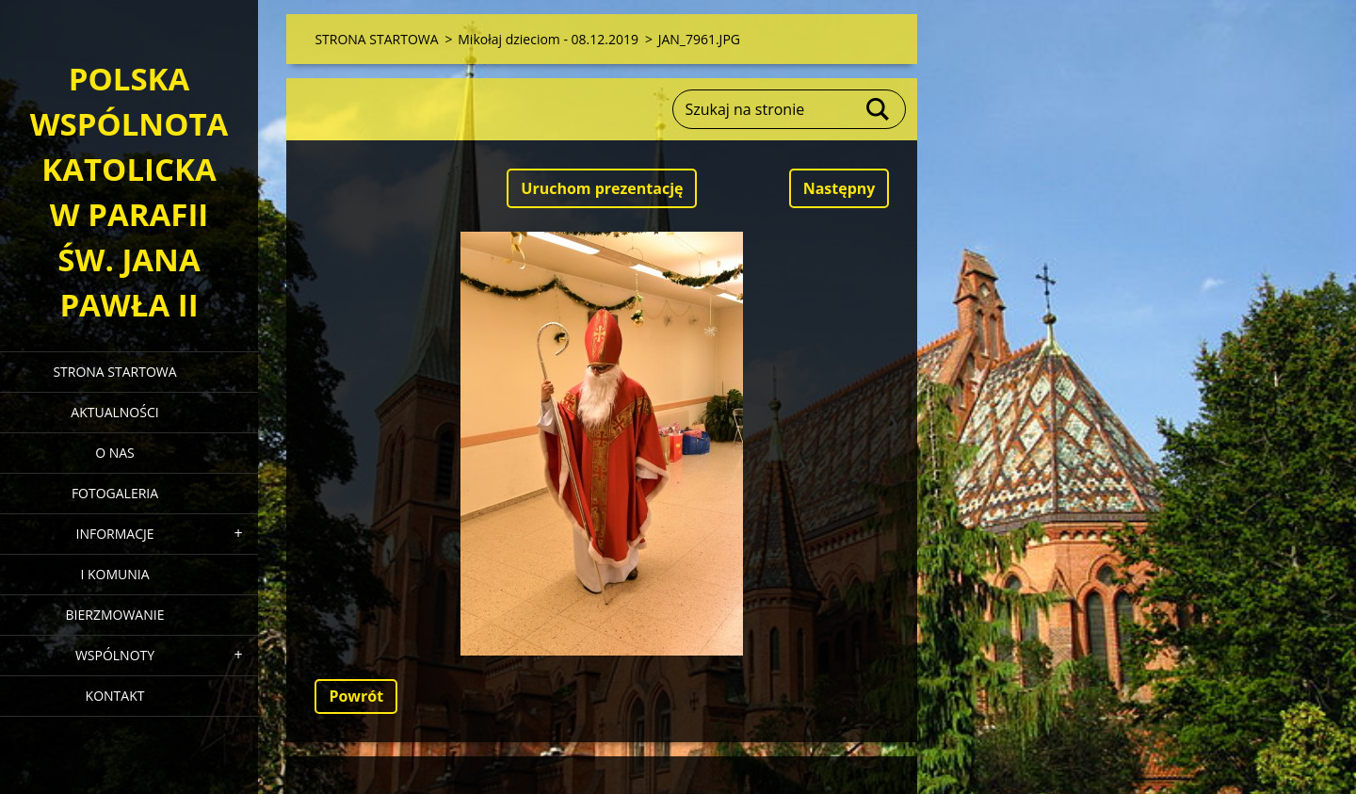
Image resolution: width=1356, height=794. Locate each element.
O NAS (115, 453)
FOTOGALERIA (115, 493)
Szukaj (878, 109)
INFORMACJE (114, 534)
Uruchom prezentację (602, 188)
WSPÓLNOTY (114, 655)
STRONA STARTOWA (114, 372)
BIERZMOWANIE (115, 615)
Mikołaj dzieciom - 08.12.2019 (548, 39)
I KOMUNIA (114, 574)
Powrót (356, 696)
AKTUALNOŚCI (114, 412)
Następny (839, 188)
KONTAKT (115, 696)
